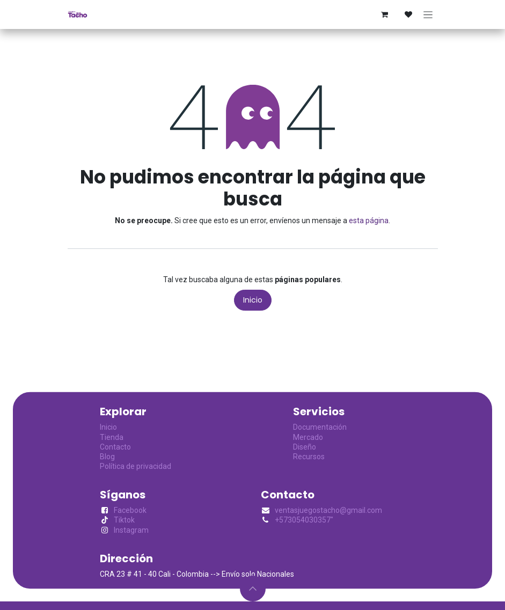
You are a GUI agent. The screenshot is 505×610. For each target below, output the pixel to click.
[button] (253, 588)
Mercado (308, 437)
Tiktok (124, 520)
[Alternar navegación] (428, 14)
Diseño (304, 447)
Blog (107, 456)
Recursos (309, 456)
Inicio (252, 300)
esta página (369, 220)
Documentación (320, 427)
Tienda (111, 437)
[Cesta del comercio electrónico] (384, 14)
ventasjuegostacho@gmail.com (328, 510)
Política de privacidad (135, 466)
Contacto (115, 447)
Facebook (130, 510)
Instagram (131, 530)
